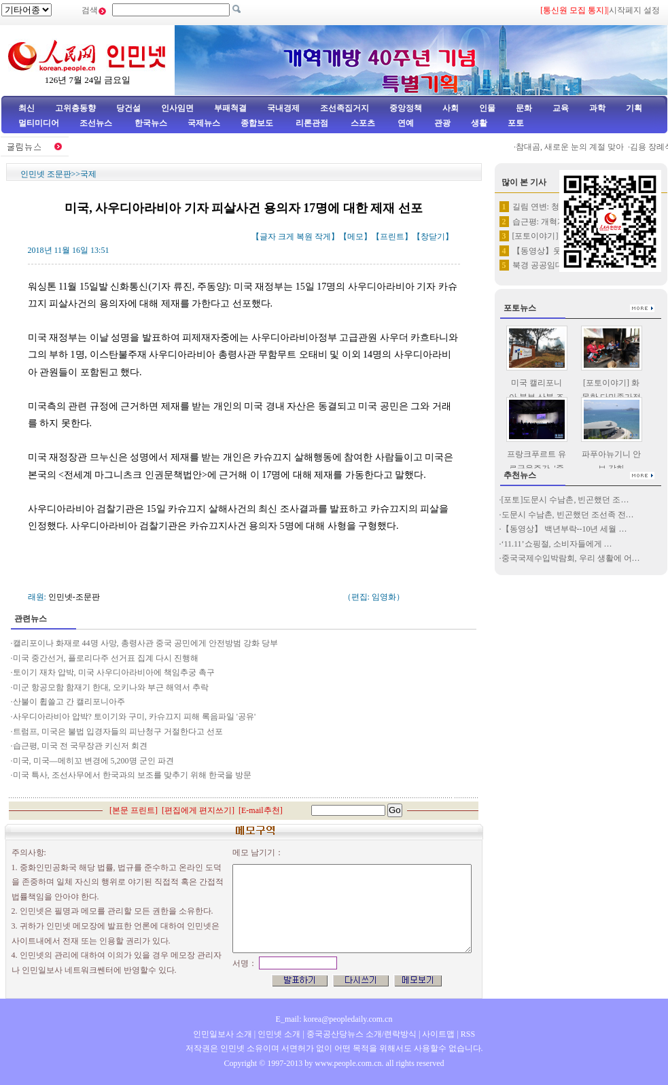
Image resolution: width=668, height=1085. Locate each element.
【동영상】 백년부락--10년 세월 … (564, 529)
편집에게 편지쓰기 (198, 810)
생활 (479, 123)
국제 (88, 174)
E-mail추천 (260, 810)
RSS (468, 1034)
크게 (286, 236)
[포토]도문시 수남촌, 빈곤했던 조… (565, 499)
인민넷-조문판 (74, 597)
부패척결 (230, 108)
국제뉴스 (204, 123)
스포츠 (362, 123)
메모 (355, 236)
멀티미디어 (38, 123)
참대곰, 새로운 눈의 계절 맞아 (575, 147)
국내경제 (283, 108)
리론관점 (312, 123)
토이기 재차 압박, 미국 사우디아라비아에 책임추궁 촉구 (114, 672)
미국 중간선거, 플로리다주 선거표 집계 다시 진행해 (105, 658)
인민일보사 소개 (222, 1034)
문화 (524, 108)
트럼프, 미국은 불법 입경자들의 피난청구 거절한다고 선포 (118, 731)
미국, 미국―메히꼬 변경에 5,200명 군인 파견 (94, 760)
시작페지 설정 (634, 10)
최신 (26, 108)
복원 (304, 236)
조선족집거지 (344, 108)
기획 (634, 108)
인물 (487, 108)
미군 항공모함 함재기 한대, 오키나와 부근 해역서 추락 (111, 687)
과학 (597, 108)
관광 (442, 123)
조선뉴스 (97, 123)
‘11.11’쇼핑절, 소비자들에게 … (557, 544)
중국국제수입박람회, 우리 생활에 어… (571, 558)
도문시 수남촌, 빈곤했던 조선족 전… (568, 514)
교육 (560, 108)
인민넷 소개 (278, 1034)
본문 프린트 (133, 810)
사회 (450, 108)
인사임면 (177, 108)
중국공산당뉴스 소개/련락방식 (361, 1034)
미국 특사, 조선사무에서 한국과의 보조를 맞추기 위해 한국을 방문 (132, 775)
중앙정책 (405, 108)
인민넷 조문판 (45, 174)
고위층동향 (75, 108)
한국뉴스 (151, 123)
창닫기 (433, 236)
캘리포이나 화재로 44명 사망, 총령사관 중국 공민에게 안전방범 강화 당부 (145, 643)
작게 (323, 236)
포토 (516, 123)
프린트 (392, 236)
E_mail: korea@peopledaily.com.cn (334, 1019)
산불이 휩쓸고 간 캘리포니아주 (69, 701)
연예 (404, 123)
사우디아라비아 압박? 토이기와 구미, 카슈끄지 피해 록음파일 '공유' (134, 716)
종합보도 (257, 123)
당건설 (128, 108)
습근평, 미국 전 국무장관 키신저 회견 (80, 746)
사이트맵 (438, 1034)
